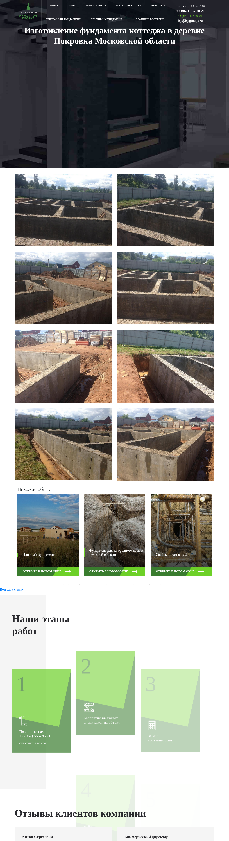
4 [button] (79, 584)
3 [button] (74, 584)
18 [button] (155, 584)
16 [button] (144, 584)
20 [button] (166, 584)
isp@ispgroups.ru (190, 21)
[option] (48, 538)
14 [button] (133, 584)
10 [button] (112, 584)
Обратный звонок (33, 800)
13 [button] (128, 584)
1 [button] (63, 584)
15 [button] (139, 584)
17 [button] (149, 584)
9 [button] (106, 584)
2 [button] (69, 584)
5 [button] (85, 584)
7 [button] (96, 584)
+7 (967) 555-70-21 (190, 11)
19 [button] (160, 584)
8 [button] (101, 584)
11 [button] (117, 584)
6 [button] (90, 584)
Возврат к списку (12, 589)
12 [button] (122, 584)
